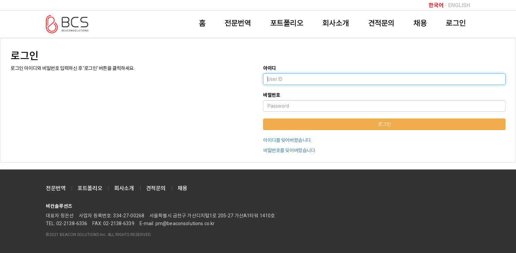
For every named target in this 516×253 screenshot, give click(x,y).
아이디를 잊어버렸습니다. (287, 140)
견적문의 (381, 23)
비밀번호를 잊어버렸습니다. (289, 150)
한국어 (436, 5)
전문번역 (237, 23)
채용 (420, 23)
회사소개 (335, 23)
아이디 (269, 68)
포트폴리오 (286, 23)
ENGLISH (459, 5)
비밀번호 (271, 95)
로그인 (456, 23)
